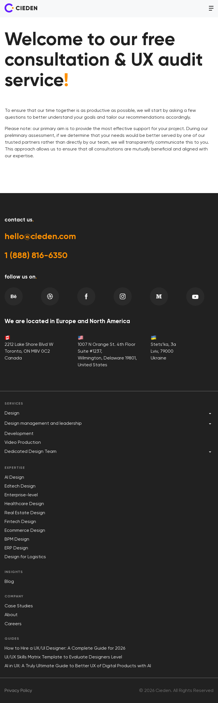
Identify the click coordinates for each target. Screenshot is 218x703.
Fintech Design (20, 521)
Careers (13, 623)
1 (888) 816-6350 (36, 255)
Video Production (23, 442)
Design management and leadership (43, 423)
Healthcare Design (24, 503)
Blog (9, 581)
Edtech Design (20, 486)
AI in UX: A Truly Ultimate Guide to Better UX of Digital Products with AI (78, 665)
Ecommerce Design (25, 530)
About (11, 614)
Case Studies (19, 605)
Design (12, 413)
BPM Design (17, 539)
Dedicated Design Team (30, 451)
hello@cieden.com (41, 236)
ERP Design (16, 548)
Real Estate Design (25, 512)
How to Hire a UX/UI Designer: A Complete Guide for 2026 (65, 648)
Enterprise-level (21, 494)
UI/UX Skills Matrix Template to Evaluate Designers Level (63, 657)
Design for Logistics (25, 556)
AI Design (14, 477)
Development (19, 433)
